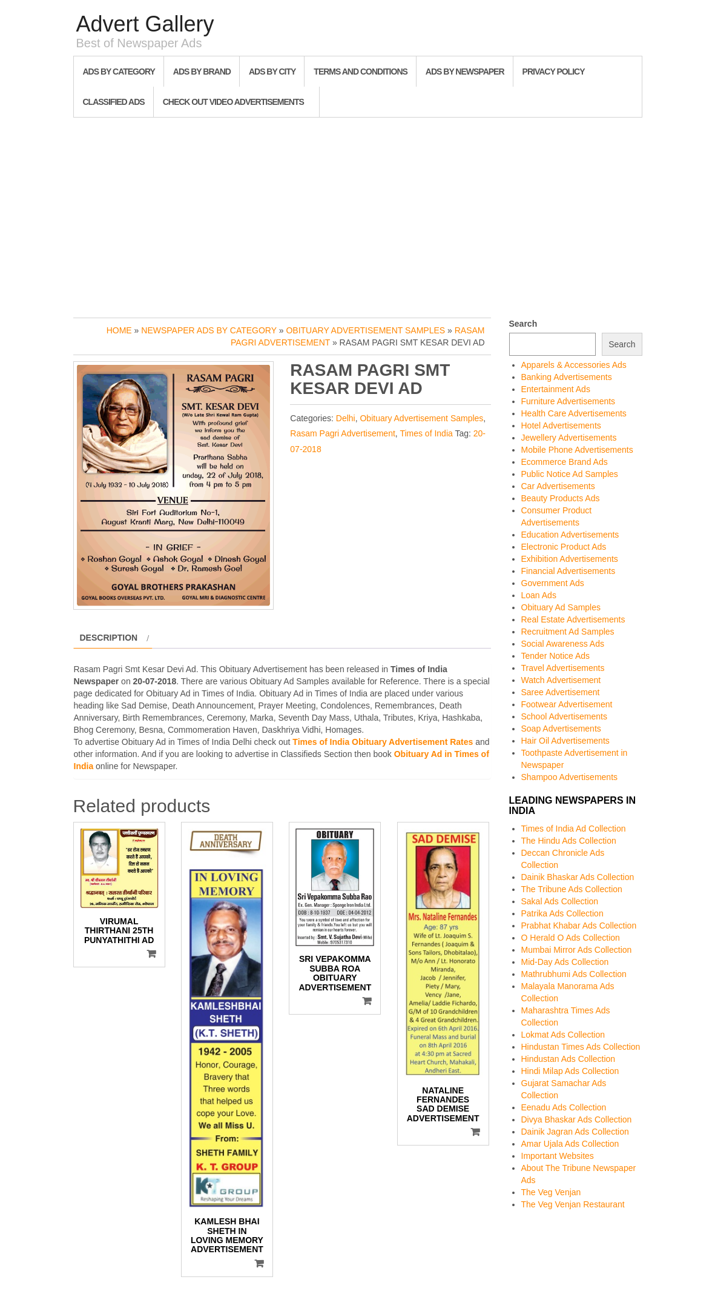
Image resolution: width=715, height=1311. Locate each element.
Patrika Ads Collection (562, 913)
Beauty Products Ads (560, 498)
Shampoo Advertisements (569, 777)
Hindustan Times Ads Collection (581, 1047)
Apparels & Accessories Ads (574, 365)
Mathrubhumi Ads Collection (574, 974)
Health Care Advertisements (574, 413)
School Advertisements (564, 716)
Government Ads (552, 583)
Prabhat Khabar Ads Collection (579, 925)
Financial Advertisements (568, 571)
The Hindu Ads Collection (568, 841)
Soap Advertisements (561, 728)
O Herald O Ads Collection (570, 937)
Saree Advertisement (560, 692)
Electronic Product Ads (564, 547)
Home (119, 330)
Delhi (345, 418)
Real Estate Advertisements (573, 619)
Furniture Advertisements (568, 401)
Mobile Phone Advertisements (577, 450)
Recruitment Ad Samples (568, 631)
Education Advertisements (570, 534)
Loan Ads (538, 595)
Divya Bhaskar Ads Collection (576, 1119)
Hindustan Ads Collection (568, 1059)
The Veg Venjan (551, 1192)
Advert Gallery (145, 24)
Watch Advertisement (561, 680)
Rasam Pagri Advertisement (342, 433)
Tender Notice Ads (555, 656)
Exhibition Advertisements (569, 559)
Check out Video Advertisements (233, 102)
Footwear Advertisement (567, 704)
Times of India (426, 433)
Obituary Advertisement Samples (365, 330)
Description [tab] (109, 637)
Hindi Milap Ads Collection (570, 1071)
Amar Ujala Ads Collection (570, 1144)
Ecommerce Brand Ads (564, 462)
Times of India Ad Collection (573, 828)
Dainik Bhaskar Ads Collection (577, 877)
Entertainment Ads (555, 389)
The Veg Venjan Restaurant (573, 1204)
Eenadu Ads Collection (564, 1107)
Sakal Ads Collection (560, 901)
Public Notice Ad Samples (569, 474)
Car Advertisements (558, 486)
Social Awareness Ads (563, 644)
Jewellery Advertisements (569, 437)
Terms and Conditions (360, 71)
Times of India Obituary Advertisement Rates (382, 742)
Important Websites (557, 1156)
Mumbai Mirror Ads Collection (576, 950)
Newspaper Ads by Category (209, 330)
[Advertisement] (357, 214)
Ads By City (272, 71)
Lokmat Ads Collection (563, 1034)
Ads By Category (119, 71)
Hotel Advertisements (561, 425)
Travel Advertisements (563, 668)
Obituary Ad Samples (561, 607)
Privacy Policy (553, 71)
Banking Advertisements (566, 377)
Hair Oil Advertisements (565, 741)
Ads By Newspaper (465, 71)
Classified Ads (114, 102)
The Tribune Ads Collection (571, 889)
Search (523, 324)
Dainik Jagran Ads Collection (575, 1131)
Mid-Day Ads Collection (565, 962)
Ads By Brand (202, 71)
